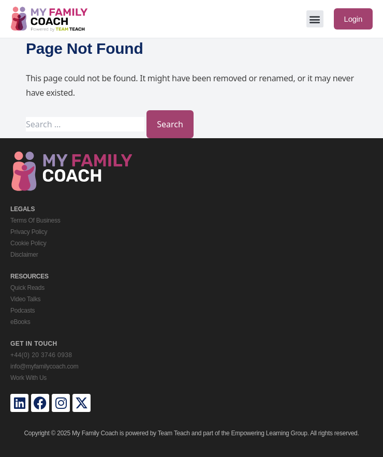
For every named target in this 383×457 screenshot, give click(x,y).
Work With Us (28, 377)
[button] (314, 18)
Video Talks (25, 299)
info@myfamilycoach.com (44, 366)
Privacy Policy (28, 231)
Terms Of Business (35, 220)
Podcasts (22, 310)
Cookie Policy (28, 243)
